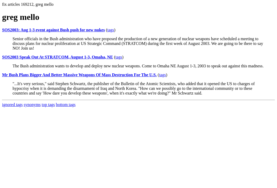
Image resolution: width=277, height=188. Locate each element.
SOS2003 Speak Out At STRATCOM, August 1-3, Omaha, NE (57, 57)
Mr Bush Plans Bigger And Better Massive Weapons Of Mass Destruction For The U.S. (79, 75)
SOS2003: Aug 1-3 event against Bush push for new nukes (53, 30)
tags (110, 30)
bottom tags (66, 104)
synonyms (32, 104)
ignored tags (12, 104)
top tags (48, 104)
